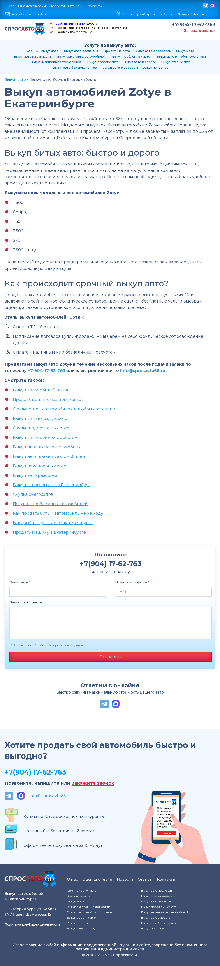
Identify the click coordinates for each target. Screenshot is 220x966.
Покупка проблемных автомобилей (50, 503)
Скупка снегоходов (33, 494)
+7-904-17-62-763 (193, 24)
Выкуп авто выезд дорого (40, 418)
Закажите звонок (93, 783)
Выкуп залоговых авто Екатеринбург (51, 484)
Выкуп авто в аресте (140, 62)
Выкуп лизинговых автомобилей (56, 62)
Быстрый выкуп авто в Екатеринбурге (53, 522)
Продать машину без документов (48, 399)
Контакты (94, 6)
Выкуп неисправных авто (39, 465)
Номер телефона (132, 582)
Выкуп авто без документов (75, 67)
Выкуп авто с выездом (120, 67)
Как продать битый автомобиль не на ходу (58, 513)
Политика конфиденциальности (32, 924)
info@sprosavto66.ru (29, 14)
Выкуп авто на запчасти (32, 56)
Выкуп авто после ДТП (82, 51)
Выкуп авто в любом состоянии (181, 56)
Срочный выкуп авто (70, 23)
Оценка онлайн (32, 6)
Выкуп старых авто (176, 62)
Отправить (110, 656)
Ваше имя (20, 582)
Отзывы (75, 6)
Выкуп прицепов (155, 67)
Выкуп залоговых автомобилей (81, 56)
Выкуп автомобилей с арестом (45, 437)
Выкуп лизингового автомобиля (47, 447)
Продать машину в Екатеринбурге (49, 532)
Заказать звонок (199, 30)
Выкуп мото (185, 51)
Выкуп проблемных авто (131, 56)
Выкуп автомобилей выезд (41, 390)
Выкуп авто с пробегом (153, 51)
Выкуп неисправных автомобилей (49, 456)
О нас (10, 6)
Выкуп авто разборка (35, 475)
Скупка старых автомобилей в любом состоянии (64, 409)
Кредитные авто (117, 51)
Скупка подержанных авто (41, 428)
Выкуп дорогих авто (103, 62)
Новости (57, 6)
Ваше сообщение (25, 602)
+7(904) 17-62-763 (35, 772)
